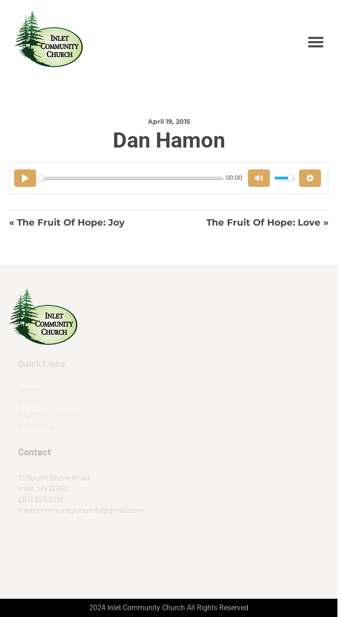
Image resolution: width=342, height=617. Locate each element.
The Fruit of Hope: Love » (267, 222)
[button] (316, 42)
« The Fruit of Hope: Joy (67, 222)
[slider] (130, 178)
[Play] (25, 178)
